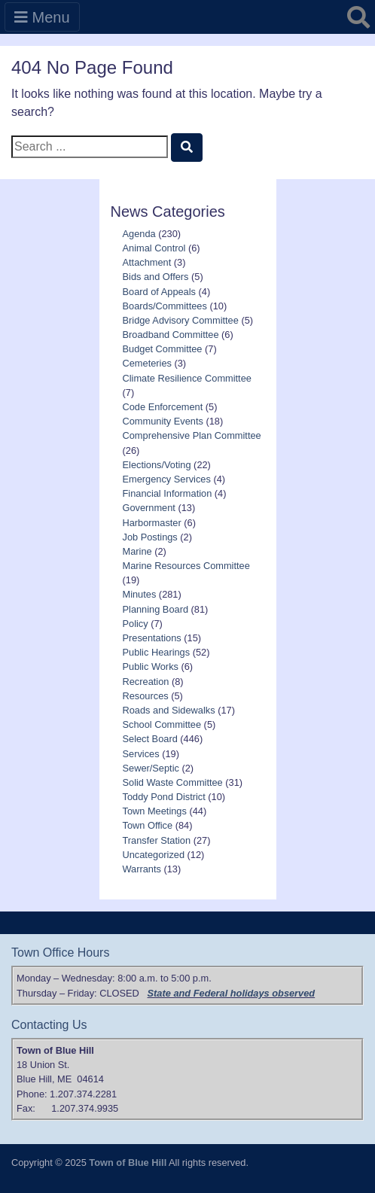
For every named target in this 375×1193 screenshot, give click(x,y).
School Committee (162, 724)
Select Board (150, 738)
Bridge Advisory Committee (181, 320)
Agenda (139, 233)
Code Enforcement (163, 406)
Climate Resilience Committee (187, 378)
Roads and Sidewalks (169, 710)
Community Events (163, 421)
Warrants (142, 869)
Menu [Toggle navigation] (42, 17)
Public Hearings (157, 652)
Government (149, 507)
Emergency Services (167, 479)
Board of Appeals (159, 291)
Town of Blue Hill (127, 1162)
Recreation (146, 681)
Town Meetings (155, 811)
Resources (146, 695)
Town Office (148, 825)
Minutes (140, 594)
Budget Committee (163, 349)
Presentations (152, 638)
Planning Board (156, 609)
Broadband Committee (171, 334)
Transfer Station (157, 840)
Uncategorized (154, 854)
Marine (137, 551)
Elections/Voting (157, 464)
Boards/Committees (165, 306)
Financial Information (167, 493)
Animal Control (154, 248)
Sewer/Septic (151, 768)
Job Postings (150, 537)
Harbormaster (152, 522)
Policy (135, 623)
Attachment (147, 262)
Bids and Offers (156, 276)
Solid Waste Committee (173, 782)
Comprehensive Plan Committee (192, 435)
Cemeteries (147, 363)
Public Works (150, 666)
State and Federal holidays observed (232, 993)
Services (141, 753)
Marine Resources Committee (186, 565)
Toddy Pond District (164, 796)
